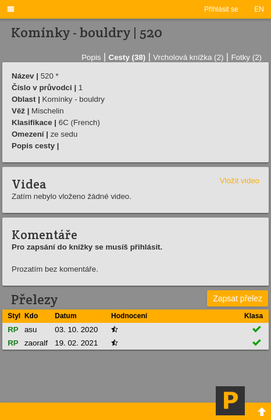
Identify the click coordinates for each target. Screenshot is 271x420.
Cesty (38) (127, 57)
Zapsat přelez (237, 298)
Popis (91, 57)
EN (259, 9)
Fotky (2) (246, 57)
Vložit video (239, 180)
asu (30, 329)
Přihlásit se (221, 9)
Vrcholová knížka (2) (188, 57)
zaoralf (36, 343)
